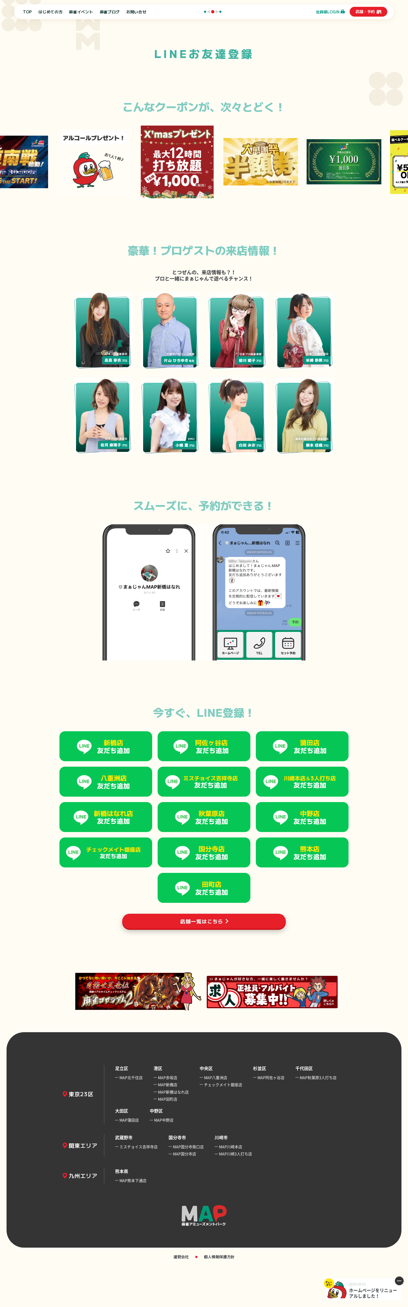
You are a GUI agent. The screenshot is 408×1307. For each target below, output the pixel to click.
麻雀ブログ (110, 11)
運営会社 (181, 1298)
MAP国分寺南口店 (188, 1187)
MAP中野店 (163, 1161)
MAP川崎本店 (230, 1187)
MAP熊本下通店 (132, 1221)
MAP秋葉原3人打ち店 (318, 1118)
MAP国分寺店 (184, 1195)
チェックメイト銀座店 (223, 1126)
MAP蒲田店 (129, 1161)
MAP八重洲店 (215, 1118)
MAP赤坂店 (167, 1118)
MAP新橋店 (167, 1126)
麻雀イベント (81, 11)
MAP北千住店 (131, 1118)
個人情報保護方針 (219, 1298)
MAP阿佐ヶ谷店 (270, 1118)
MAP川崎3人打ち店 (235, 1195)
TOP (27, 11)
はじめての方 (50, 11)
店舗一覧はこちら (201, 962)
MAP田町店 (167, 1140)
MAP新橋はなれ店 (173, 1133)
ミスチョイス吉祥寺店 (138, 1187)
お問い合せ (136, 11)
